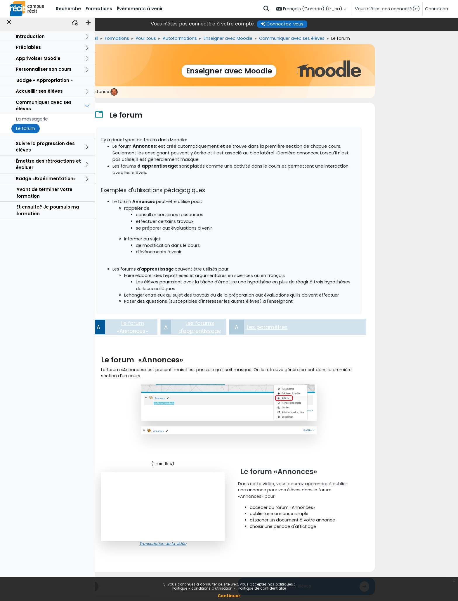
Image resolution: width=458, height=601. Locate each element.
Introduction (30, 40)
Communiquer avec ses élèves (44, 109)
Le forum (25, 132)
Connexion (436, 9)
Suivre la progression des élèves (45, 150)
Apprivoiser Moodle (38, 62)
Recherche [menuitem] (68, 9)
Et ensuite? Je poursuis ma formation (47, 214)
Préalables (28, 51)
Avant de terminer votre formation (44, 196)
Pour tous (195, 38)
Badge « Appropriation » (44, 84)
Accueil (138, 38)
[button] (266, 9)
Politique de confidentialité (262, 588)
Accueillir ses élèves (39, 95)
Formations (165, 38)
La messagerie (32, 123)
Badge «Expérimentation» (46, 182)
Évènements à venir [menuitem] (140, 9)
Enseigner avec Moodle (279, 38)
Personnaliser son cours (44, 73)
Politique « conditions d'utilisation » (204, 588)
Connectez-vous (329, 24)
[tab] (172, 329)
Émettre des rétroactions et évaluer (48, 168)
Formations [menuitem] (99, 9)
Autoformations (229, 38)
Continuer (229, 596)
